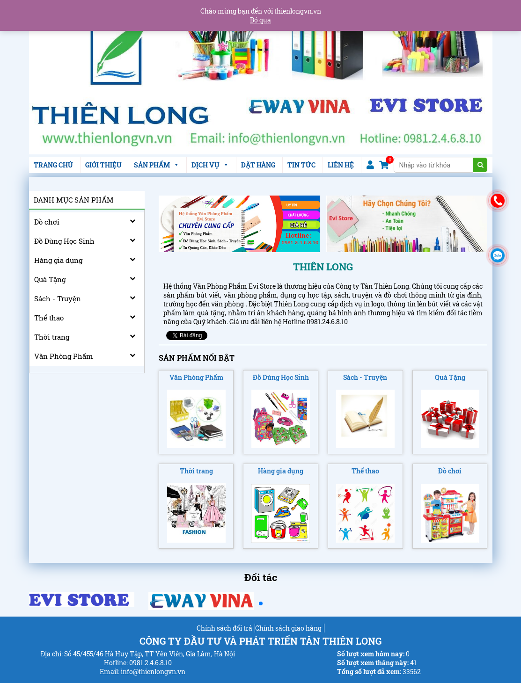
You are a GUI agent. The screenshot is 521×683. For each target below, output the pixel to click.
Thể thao (49, 317)
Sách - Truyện (57, 298)
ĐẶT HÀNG (258, 164)
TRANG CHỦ (53, 164)
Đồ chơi (46, 221)
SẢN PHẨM (156, 164)
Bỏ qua (260, 19)
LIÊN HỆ (341, 164)
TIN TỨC (301, 164)
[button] (261, 603)
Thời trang (51, 337)
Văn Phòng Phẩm (63, 356)
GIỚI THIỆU (103, 164)
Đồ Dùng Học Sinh (64, 241)
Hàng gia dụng (58, 260)
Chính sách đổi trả (224, 628)
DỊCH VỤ (210, 164)
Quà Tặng (50, 279)
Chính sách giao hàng (288, 628)
